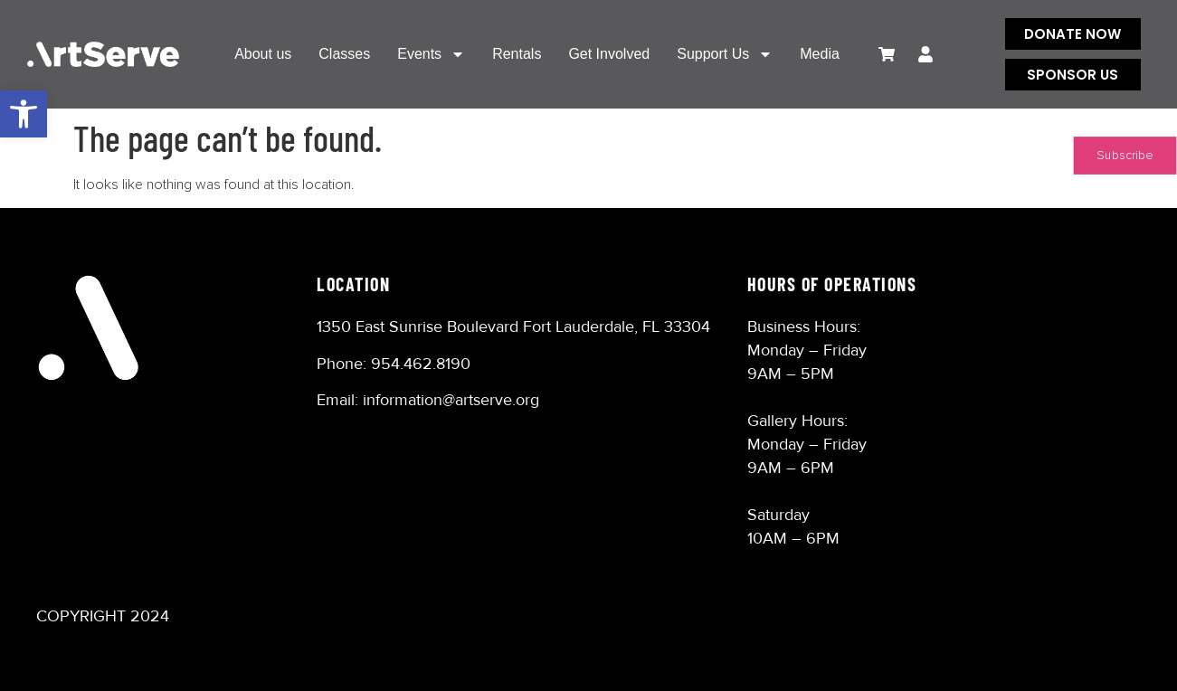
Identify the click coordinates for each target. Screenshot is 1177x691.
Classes (344, 54)
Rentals (516, 54)
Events (431, 54)
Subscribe (1124, 155)
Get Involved (609, 54)
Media (820, 54)
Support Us (725, 54)
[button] (23, 113)
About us (262, 54)
